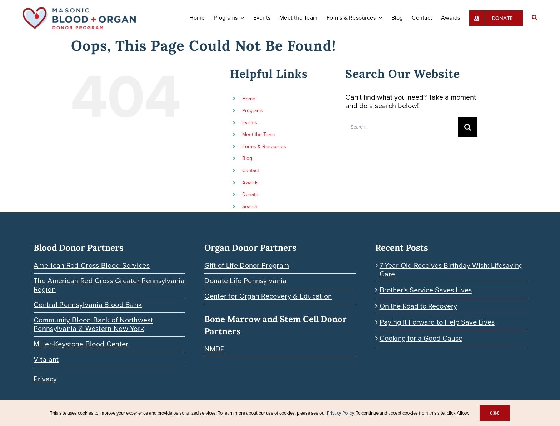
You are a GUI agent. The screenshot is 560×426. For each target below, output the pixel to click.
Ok (495, 413)
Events (249, 122)
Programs (252, 110)
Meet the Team (258, 134)
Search (250, 206)
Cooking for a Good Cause (421, 338)
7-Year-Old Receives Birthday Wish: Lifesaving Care (451, 269)
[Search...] (401, 127)
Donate (250, 194)
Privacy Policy (340, 413)
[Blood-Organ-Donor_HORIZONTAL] (79, 10)
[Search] (535, 18)
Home (248, 98)
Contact (250, 170)
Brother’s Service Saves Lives (426, 290)
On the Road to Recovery (418, 306)
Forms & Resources (264, 146)
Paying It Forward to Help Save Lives (437, 322)
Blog (247, 158)
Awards (250, 182)
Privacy (45, 379)
